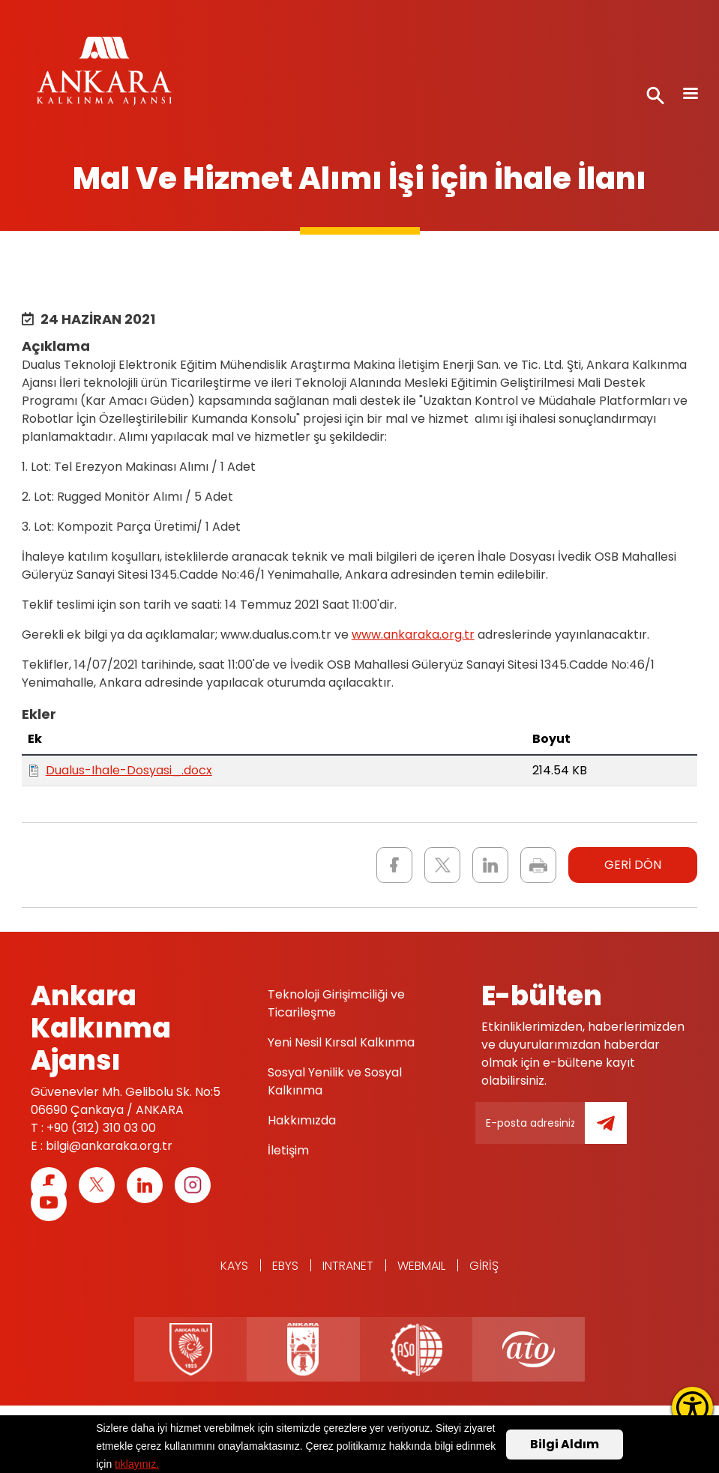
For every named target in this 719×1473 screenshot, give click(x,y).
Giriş (484, 1265)
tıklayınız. (137, 1464)
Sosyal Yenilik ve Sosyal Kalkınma (335, 1081)
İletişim (288, 1150)
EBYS (285, 1265)
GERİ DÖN (632, 864)
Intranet (347, 1265)
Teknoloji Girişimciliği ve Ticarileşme (336, 1003)
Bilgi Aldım (564, 1444)
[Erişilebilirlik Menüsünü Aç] (692, 1407)
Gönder (616, 1131)
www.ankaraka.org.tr (413, 634)
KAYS (234, 1265)
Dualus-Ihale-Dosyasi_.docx (129, 770)
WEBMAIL (421, 1265)
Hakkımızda (302, 1120)
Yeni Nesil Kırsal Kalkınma (341, 1042)
